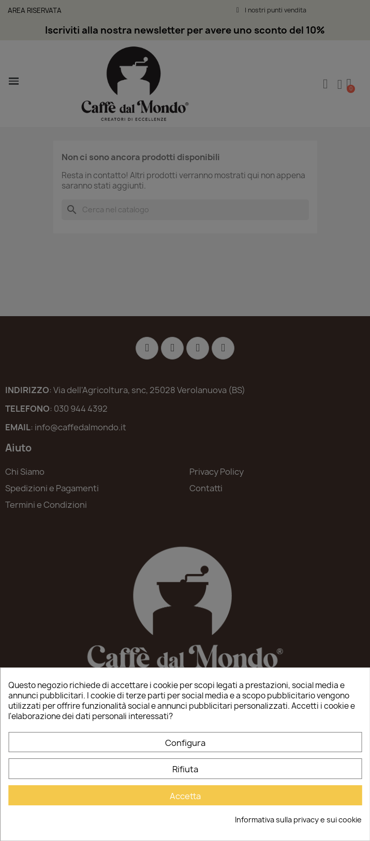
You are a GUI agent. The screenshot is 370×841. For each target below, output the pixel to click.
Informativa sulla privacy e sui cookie (298, 819)
